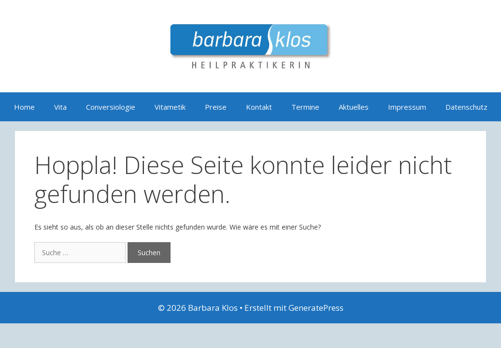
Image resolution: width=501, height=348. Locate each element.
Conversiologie (110, 107)
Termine (305, 107)
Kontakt (259, 107)
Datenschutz (466, 107)
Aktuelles (354, 107)
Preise (216, 107)
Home (24, 107)
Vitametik (170, 107)
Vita (60, 107)
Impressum (407, 107)
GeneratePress (316, 307)
